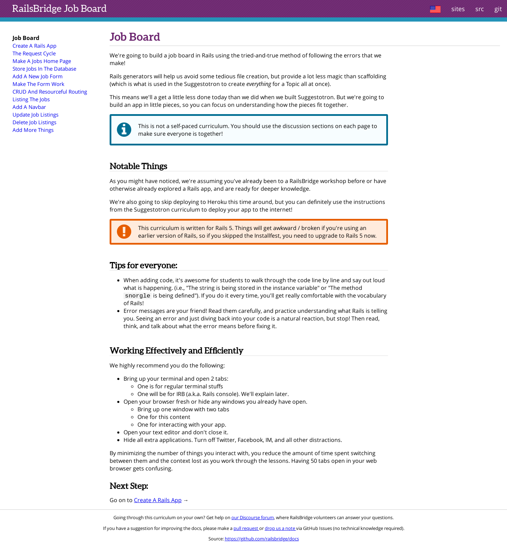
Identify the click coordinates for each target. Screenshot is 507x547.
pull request (246, 529)
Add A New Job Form (38, 76)
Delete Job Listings (34, 122)
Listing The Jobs (31, 99)
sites (458, 9)
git (498, 9)
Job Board (59, 8)
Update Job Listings (35, 114)
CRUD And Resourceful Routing (50, 91)
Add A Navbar (29, 106)
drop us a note (280, 529)
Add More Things (33, 129)
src (479, 9)
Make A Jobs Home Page (42, 60)
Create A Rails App (34, 45)
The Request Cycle (34, 53)
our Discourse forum (252, 518)
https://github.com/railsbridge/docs (262, 539)
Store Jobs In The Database (44, 68)
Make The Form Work (38, 83)
